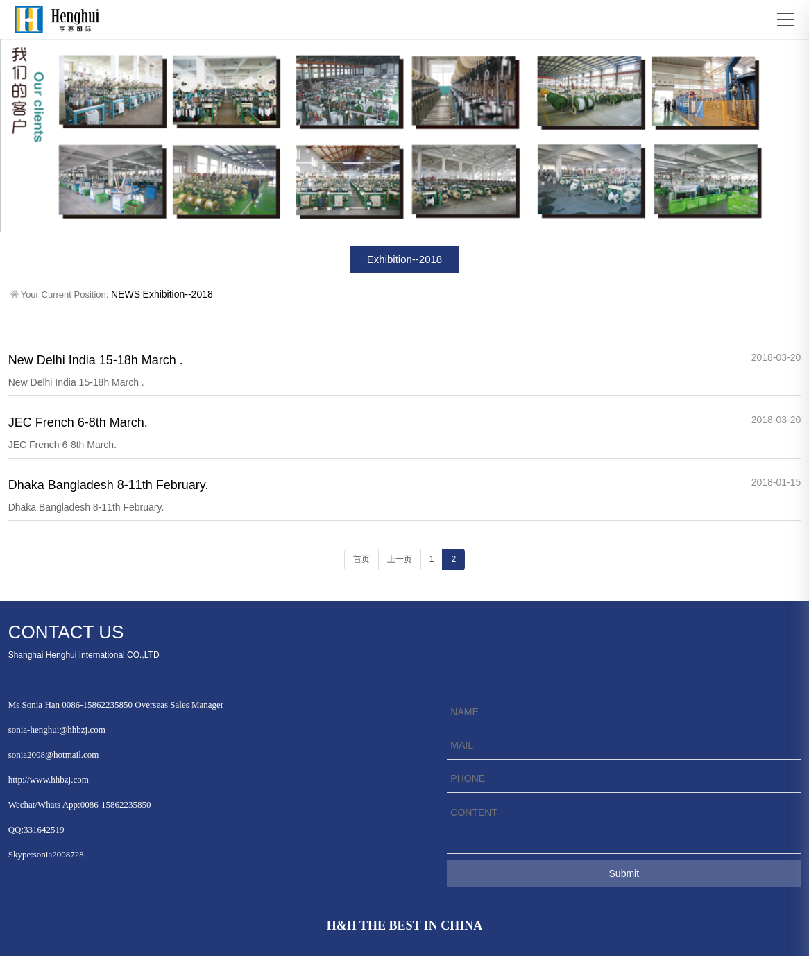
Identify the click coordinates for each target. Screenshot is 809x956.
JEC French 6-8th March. (78, 422)
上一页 (399, 559)
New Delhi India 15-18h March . (95, 360)
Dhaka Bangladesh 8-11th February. (108, 485)
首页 (361, 559)
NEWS (125, 294)
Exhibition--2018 (404, 259)
